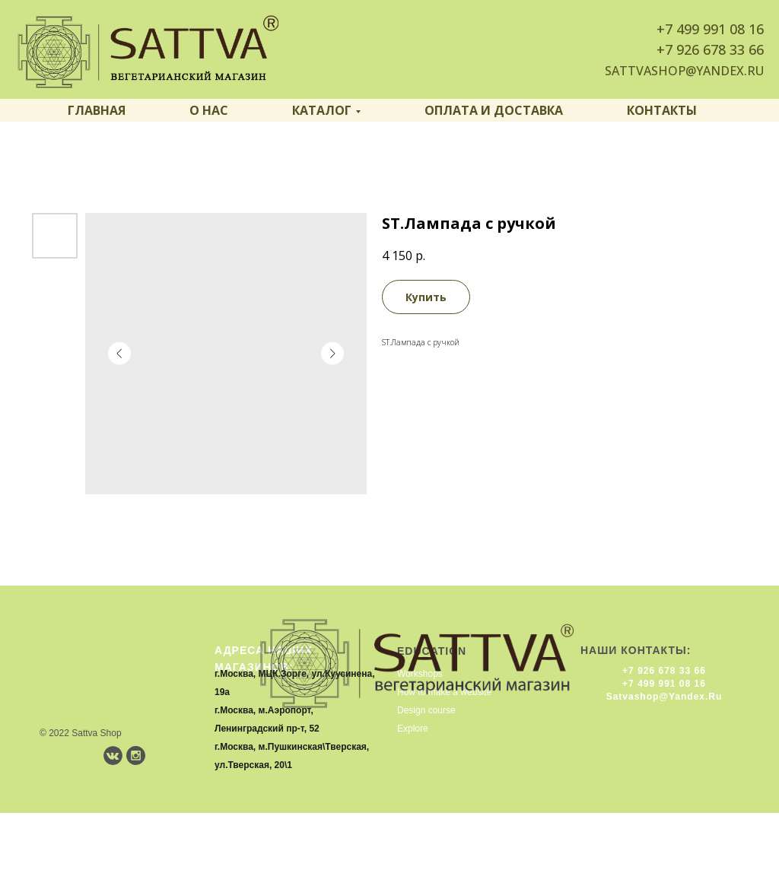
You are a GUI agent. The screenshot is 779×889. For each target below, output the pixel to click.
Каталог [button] (321, 110)
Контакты (662, 110)
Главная (97, 110)
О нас (208, 110)
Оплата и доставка (493, 110)
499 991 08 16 (720, 29)
